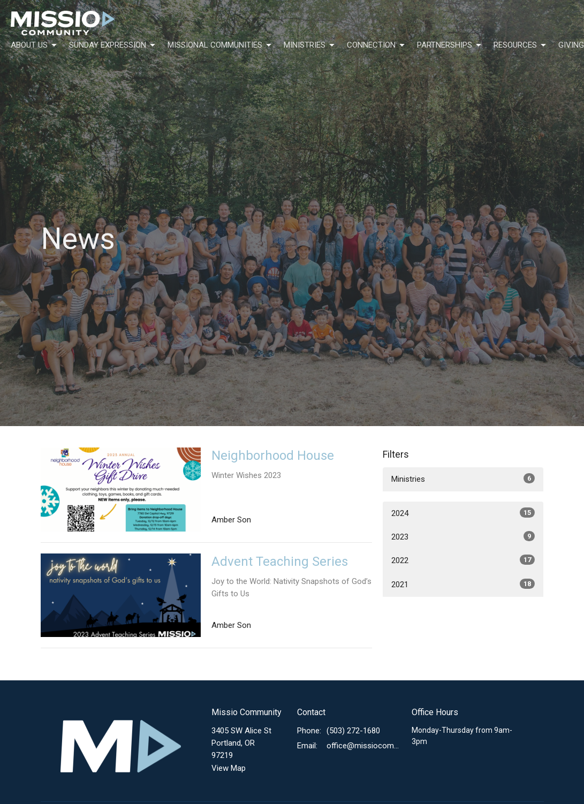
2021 (463, 584)
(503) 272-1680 (353, 730)
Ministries (310, 45)
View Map (228, 768)
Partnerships (450, 45)
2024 (463, 512)
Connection (376, 45)
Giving (571, 45)
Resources (521, 45)
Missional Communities (220, 45)
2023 (463, 536)
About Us (34, 45)
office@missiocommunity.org (363, 745)
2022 (463, 560)
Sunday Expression (113, 45)
